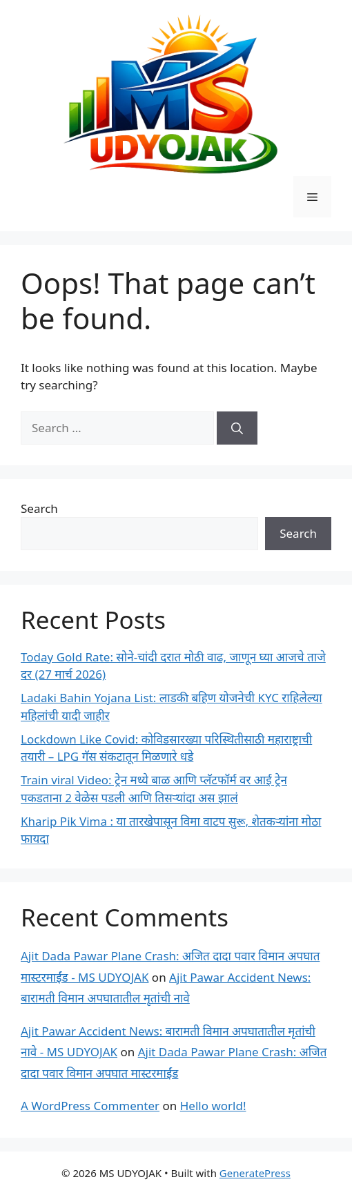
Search (39, 508)
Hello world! (213, 1106)
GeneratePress (255, 1173)
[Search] (237, 428)
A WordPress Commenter (90, 1106)
